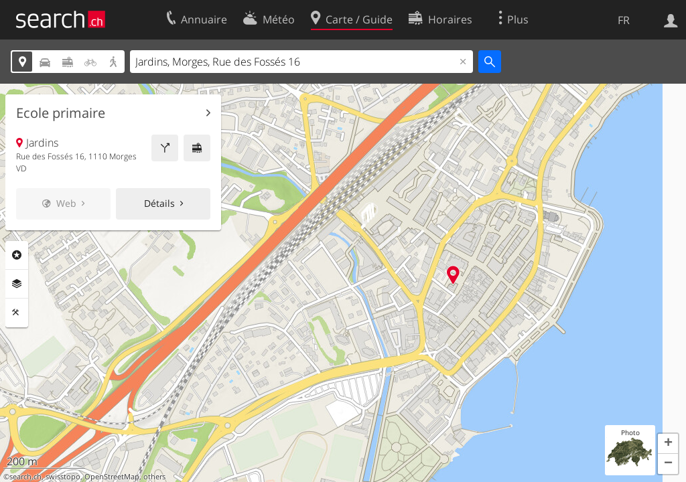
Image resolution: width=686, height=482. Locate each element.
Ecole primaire (60, 113)
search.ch (25, 476)
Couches (16, 284)
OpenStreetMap (111, 476)
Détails (159, 203)
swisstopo (63, 476)
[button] (668, 444)
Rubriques (16, 255)
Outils (16, 313)
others (154, 476)
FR (624, 20)
